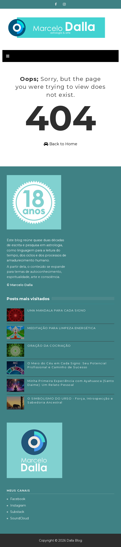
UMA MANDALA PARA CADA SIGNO (56, 310)
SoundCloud (18, 518)
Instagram (16, 505)
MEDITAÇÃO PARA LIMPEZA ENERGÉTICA (61, 328)
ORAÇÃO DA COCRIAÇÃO (49, 345)
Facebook (16, 499)
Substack (15, 512)
